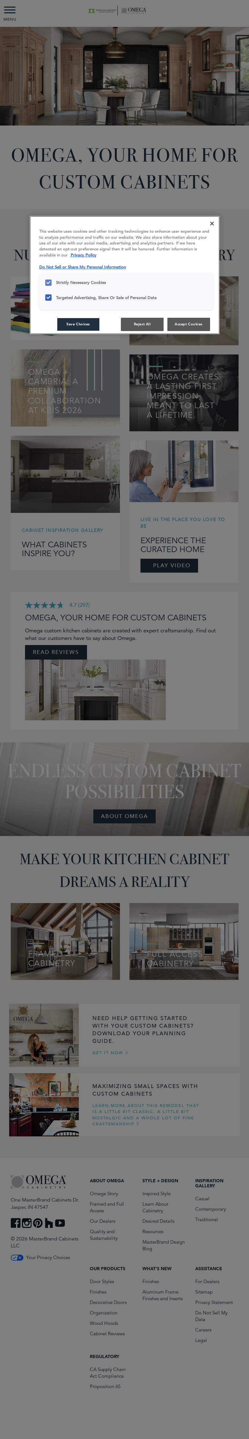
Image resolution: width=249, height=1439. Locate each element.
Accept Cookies (188, 324)
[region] (125, 275)
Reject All (142, 324)
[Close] (212, 224)
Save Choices (78, 324)
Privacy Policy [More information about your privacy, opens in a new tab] (83, 255)
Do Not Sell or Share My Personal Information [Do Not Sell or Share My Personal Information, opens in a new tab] (82, 267)
